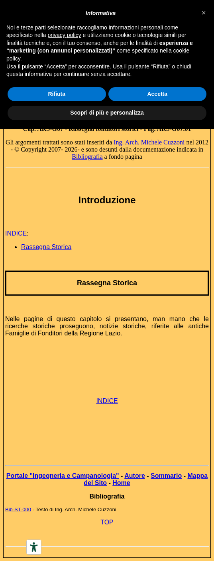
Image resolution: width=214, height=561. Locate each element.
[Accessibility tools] (33, 547)
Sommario (166, 475)
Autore (134, 475)
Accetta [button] (157, 94)
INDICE (107, 400)
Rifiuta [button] (56, 94)
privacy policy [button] (64, 35)
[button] (203, 12)
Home (121, 482)
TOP (107, 522)
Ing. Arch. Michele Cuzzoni (149, 142)
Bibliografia (87, 156)
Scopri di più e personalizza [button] (106, 112)
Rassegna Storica (107, 283)
